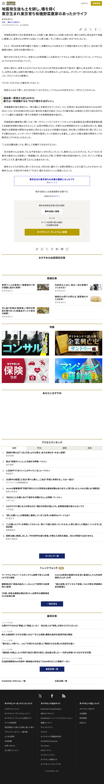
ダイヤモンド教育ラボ (49, 760)
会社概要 (83, 714)
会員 (90, 448)
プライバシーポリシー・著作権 (16, 732)
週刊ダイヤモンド (47, 714)
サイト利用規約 (11, 723)
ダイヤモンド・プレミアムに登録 (52, 232)
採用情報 (83, 718)
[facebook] (52, 696)
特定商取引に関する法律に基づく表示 (19, 727)
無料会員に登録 (52, 211)
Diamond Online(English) (51, 709)
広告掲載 (8, 741)
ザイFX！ (44, 732)
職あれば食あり (14, 22)
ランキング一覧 (52, 556)
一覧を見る (52, 604)
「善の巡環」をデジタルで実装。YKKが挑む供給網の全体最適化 (78, 585)
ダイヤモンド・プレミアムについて (17, 714)
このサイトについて (12, 709)
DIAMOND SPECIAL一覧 (14, 681)
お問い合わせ (10, 746)
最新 (14, 448)
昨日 (39, 448)
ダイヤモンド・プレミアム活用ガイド (18, 718)
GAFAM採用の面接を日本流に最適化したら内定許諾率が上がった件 (78, 576)
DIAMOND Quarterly (49, 741)
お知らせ (82, 723)
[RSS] (64, 696)
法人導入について (12, 750)
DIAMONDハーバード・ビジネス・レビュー (57, 718)
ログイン (84, 3)
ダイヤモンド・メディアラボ (51, 764)
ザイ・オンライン (47, 727)
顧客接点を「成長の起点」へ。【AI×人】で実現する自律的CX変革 (25, 585)
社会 (3, 22)
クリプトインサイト (48, 755)
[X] (40, 696)
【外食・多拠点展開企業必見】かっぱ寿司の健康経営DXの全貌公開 (25, 594)
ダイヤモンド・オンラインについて (18, 703)
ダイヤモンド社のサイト (51, 703)
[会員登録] (96, 3)
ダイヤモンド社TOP (87, 709)
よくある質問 (9, 737)
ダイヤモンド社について (89, 703)
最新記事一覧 (52, 669)
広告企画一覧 (61, 681)
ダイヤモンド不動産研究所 (51, 737)
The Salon (45, 746)
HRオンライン (46, 750)
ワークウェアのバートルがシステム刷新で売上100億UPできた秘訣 (25, 576)
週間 (64, 448)
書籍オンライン (46, 723)
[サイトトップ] (10, 3)
